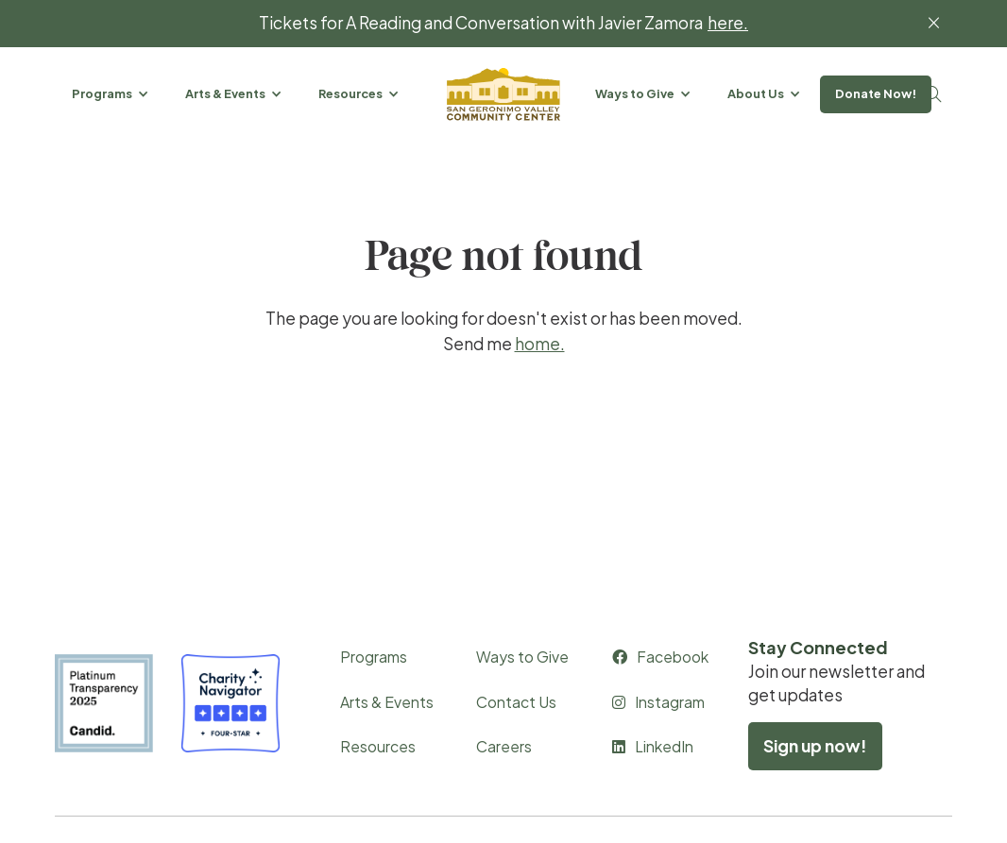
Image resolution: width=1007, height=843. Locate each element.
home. (540, 343)
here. (728, 23)
